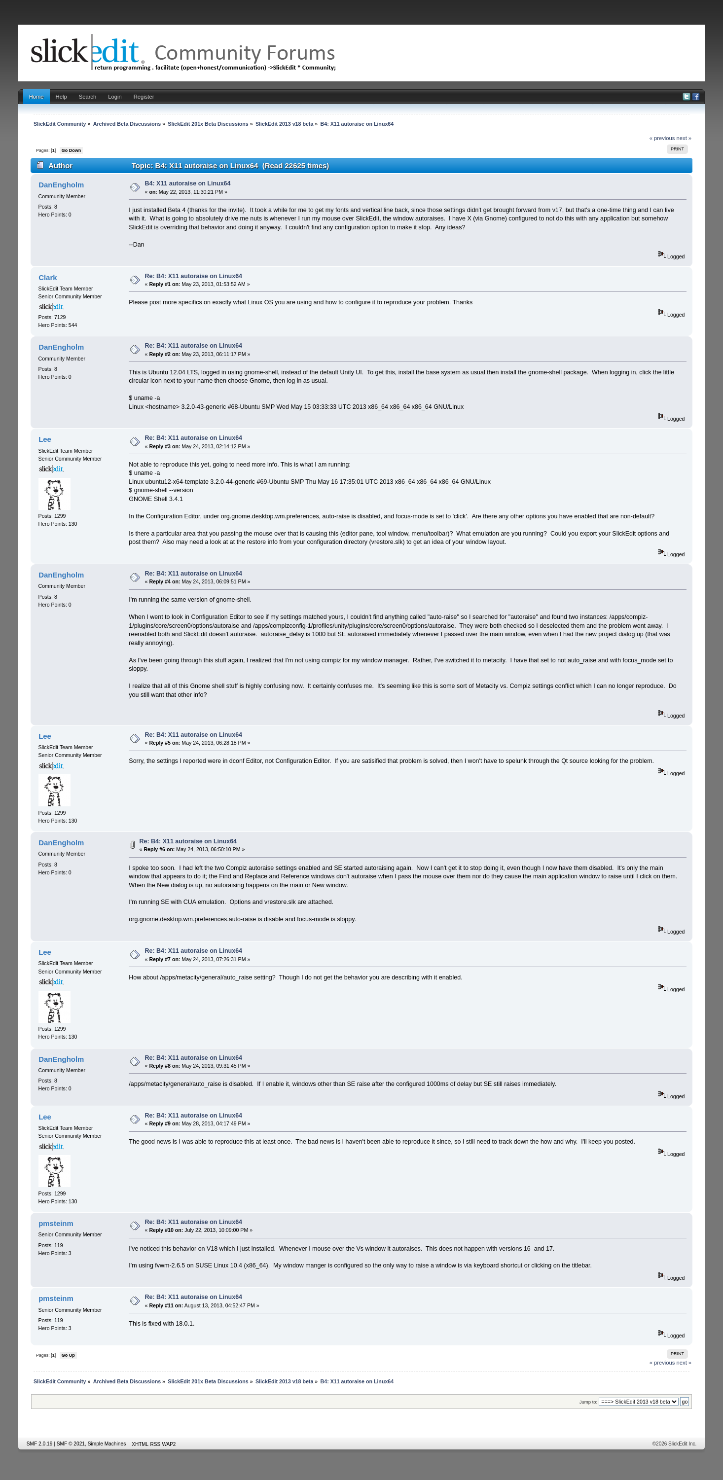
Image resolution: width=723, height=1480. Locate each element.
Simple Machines (107, 1443)
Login (114, 97)
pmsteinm (55, 1223)
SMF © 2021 (71, 1443)
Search (88, 97)
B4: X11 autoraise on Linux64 (188, 183)
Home (36, 97)
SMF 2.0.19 (40, 1443)
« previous (662, 138)
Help (61, 97)
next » (684, 138)
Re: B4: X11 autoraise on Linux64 (193, 276)
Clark (47, 277)
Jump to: (588, 1402)
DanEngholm (61, 184)
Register (144, 97)
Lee (44, 439)
